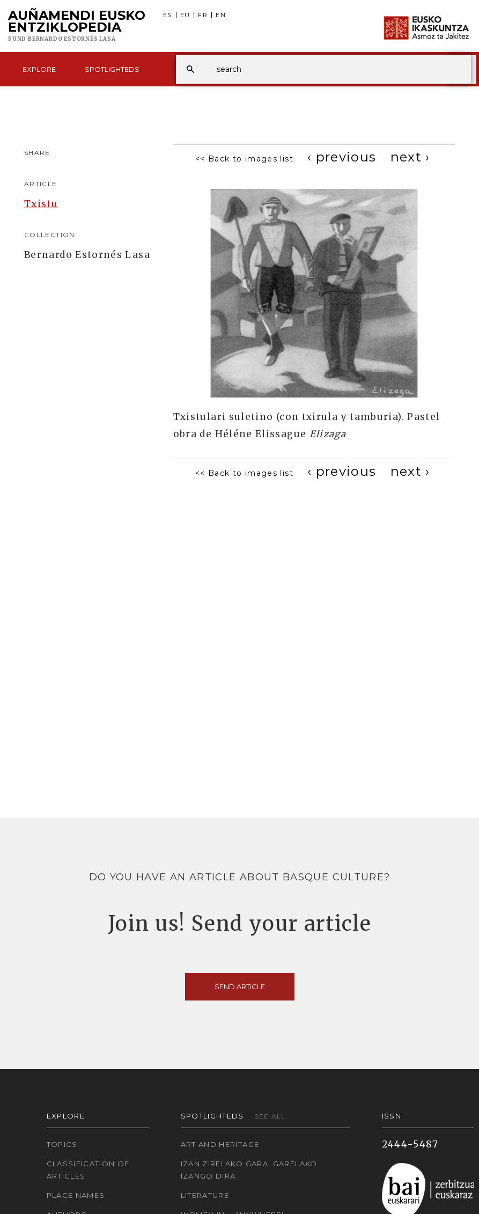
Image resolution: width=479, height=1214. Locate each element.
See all (270, 1116)
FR (203, 15)
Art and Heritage (220, 1144)
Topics (62, 1144)
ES (167, 15)
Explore (39, 69)
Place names (76, 1195)
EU (185, 15)
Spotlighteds (112, 69)
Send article (240, 986)
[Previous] (342, 157)
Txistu (41, 204)
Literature (205, 1195)
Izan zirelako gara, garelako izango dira (249, 1169)
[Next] (410, 157)
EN (221, 15)
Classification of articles (88, 1169)
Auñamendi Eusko (76, 26)
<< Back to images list (244, 159)
